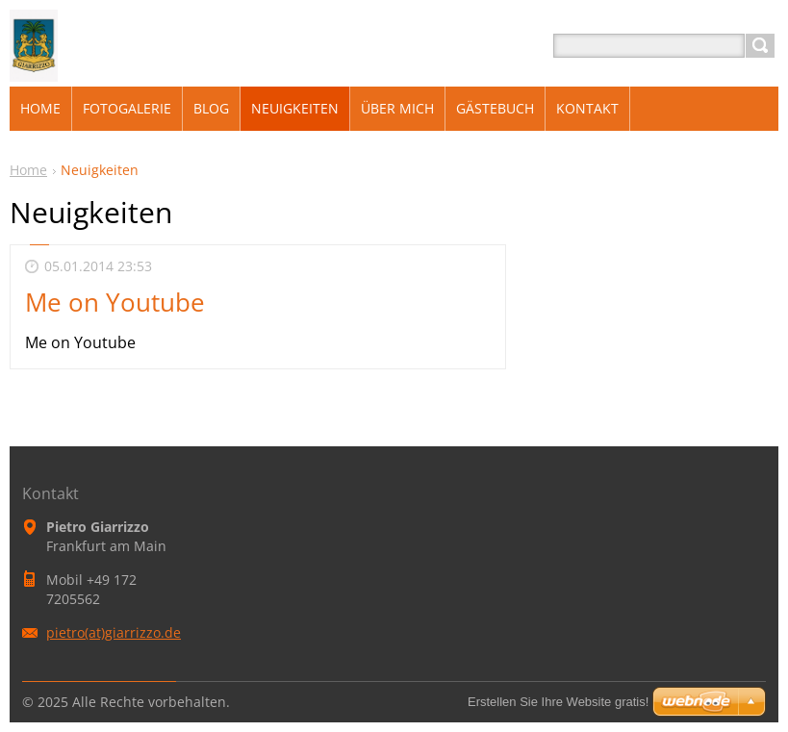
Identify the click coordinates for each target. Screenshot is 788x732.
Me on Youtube (115, 302)
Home (28, 170)
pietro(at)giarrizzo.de (113, 632)
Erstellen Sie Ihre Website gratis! (558, 701)
